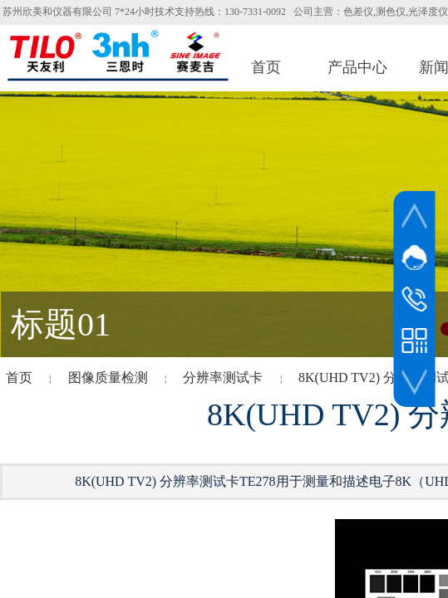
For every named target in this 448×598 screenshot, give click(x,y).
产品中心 (357, 67)
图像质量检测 (108, 377)
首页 (266, 67)
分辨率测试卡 (223, 377)
